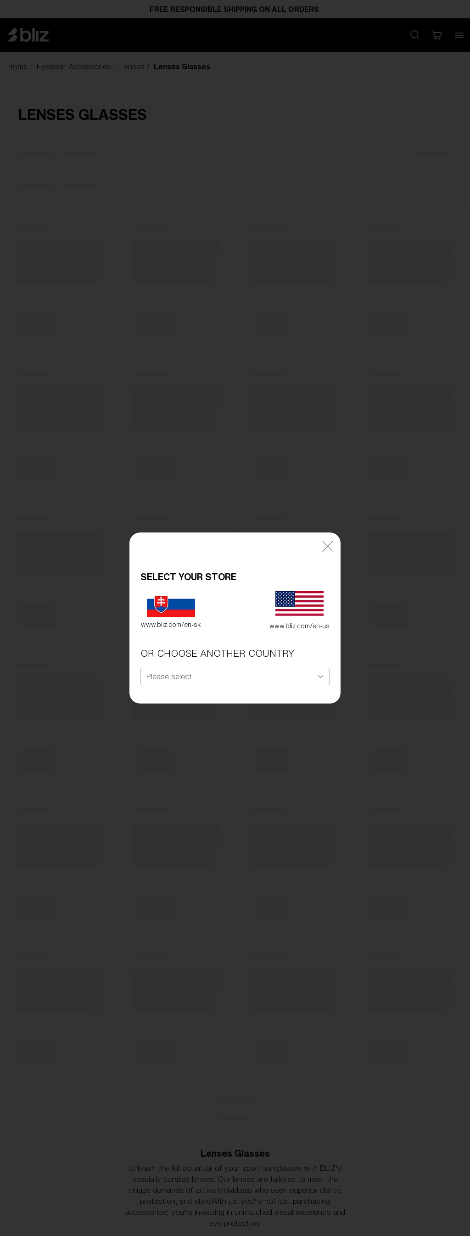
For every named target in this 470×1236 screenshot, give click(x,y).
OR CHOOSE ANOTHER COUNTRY (217, 650)
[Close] (328, 542)
